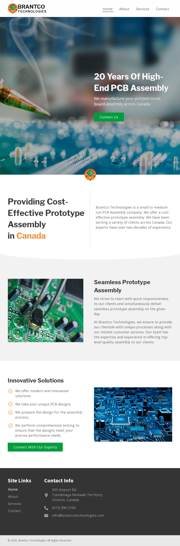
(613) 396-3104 (63, 507)
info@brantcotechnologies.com (78, 515)
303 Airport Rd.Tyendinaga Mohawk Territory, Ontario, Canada (77, 494)
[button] (109, 117)
